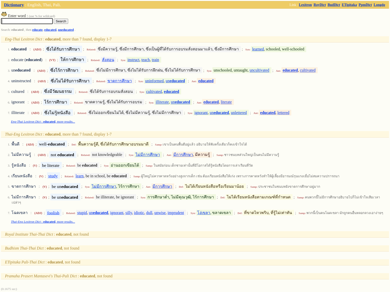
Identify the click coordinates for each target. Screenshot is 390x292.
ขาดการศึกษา (119, 81)
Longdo (379, 5)
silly (128, 213)
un (175, 81)
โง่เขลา (203, 213)
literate (226, 102)
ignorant (201, 112)
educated (50, 30)
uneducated (66, 30)
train (155, 60)
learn (80, 176)
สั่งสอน (108, 60)
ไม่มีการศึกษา (148, 154)
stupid (82, 213)
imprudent (176, 213)
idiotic (139, 213)
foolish (53, 212)
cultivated (308, 70)
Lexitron (305, 5)
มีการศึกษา (183, 154)
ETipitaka (349, 5)
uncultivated (259, 70)
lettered (283, 112)
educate (37, 30)
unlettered (239, 112)
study (53, 175)
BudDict (334, 5)
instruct (134, 60)
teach (146, 60)
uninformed (154, 81)
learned (258, 49)
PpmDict (365, 5)
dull (149, 213)
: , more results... (43, 121)
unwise (160, 213)
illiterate (162, 102)
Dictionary (14, 4)
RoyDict (320, 5)
